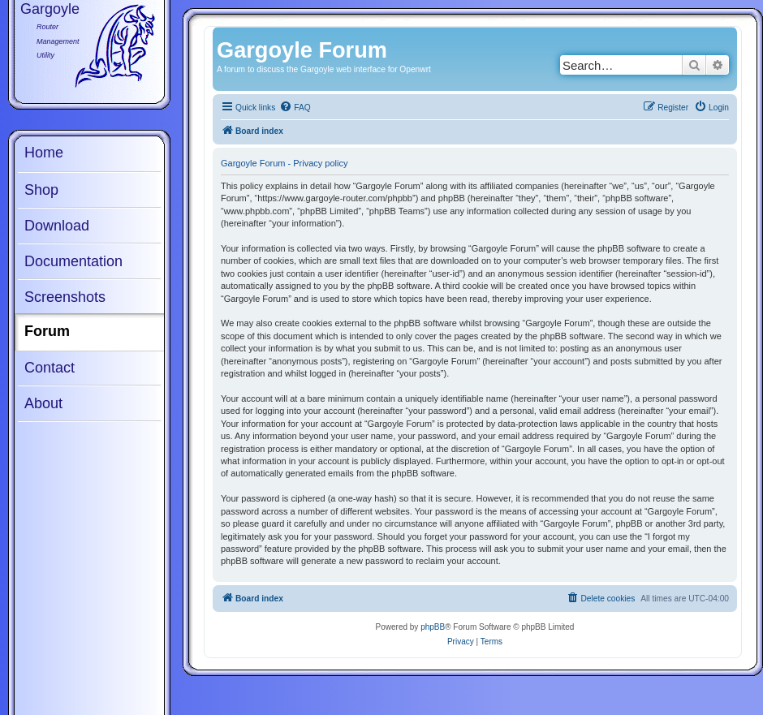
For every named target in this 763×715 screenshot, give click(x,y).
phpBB (432, 626)
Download (56, 226)
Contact (49, 368)
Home (43, 152)
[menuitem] (294, 108)
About (43, 403)
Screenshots (65, 297)
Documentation (73, 261)
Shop (41, 190)
